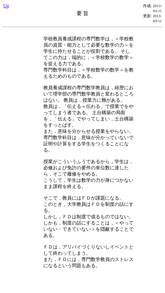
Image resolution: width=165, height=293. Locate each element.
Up (6, 5)
